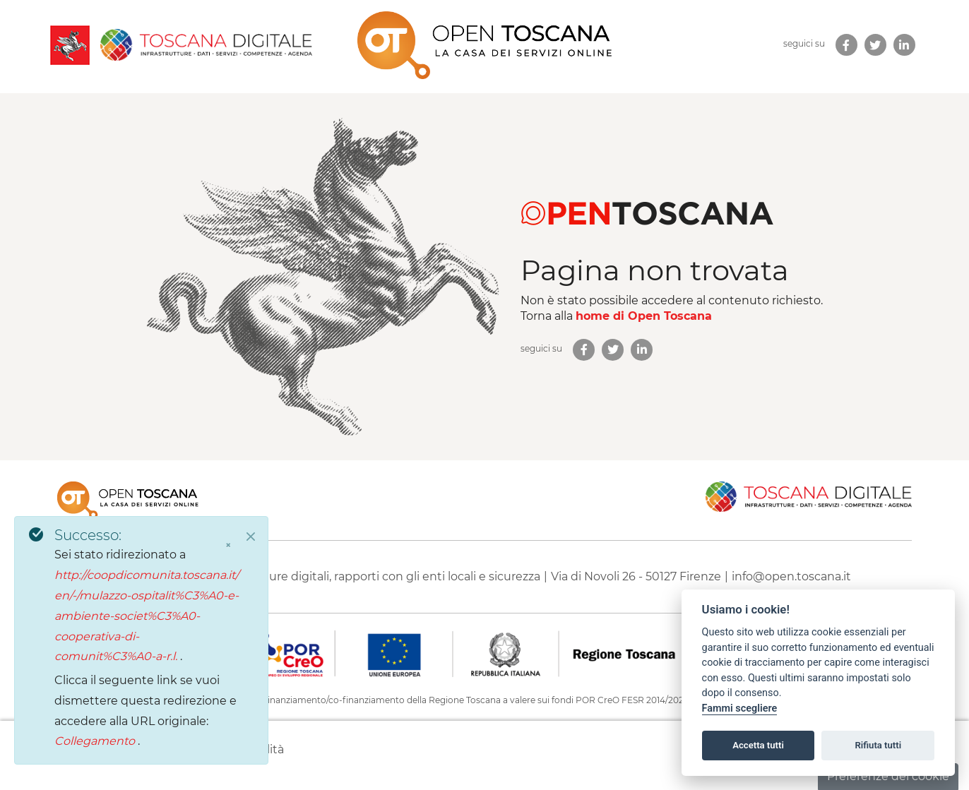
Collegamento (96, 741)
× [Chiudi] (228, 545)
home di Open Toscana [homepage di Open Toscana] (644, 316)
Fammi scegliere (740, 708)
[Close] (250, 536)
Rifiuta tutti (878, 745)
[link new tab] (846, 45)
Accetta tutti (758, 745)
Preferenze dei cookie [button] (888, 776)
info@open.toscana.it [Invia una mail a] (791, 576)
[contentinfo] (484, 625)
